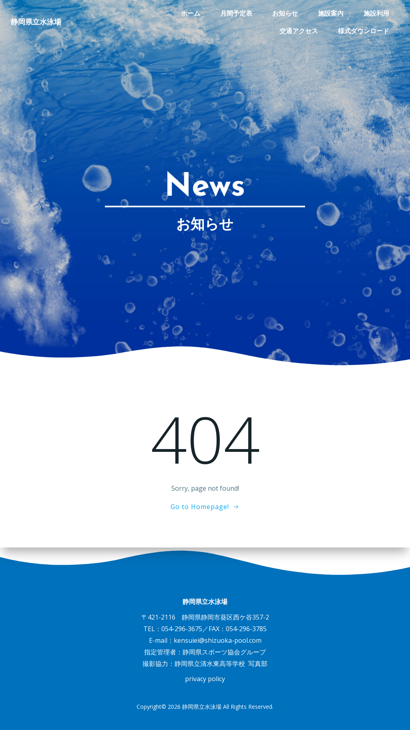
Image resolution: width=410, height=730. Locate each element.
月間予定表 (178, 12)
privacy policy (205, 678)
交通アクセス (370, 12)
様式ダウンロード (364, 30)
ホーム (132, 12)
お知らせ (227, 12)
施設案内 (272, 12)
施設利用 (318, 12)
